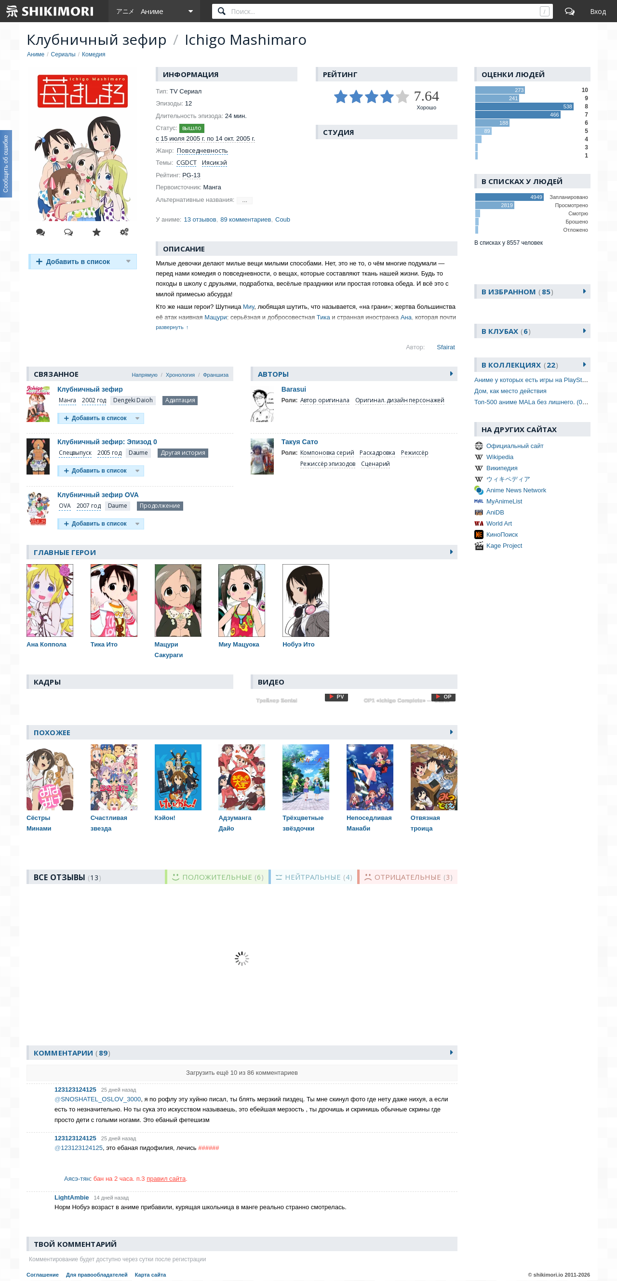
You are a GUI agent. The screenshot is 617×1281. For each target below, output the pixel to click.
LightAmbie (71, 1197)
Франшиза (215, 375)
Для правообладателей (97, 1275)
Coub (282, 219)
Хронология (180, 375)
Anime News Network (516, 490)
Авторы (273, 374)
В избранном (517, 291)
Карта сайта (150, 1275)
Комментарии (72, 1052)
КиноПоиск (502, 534)
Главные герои (65, 552)
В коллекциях (520, 364)
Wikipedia (499, 457)
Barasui (294, 389)
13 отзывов (200, 219)
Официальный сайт (515, 445)
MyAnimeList (504, 501)
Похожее (52, 732)
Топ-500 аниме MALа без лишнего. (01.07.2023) (543, 402)
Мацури (215, 317)
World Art (499, 523)
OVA (65, 506)
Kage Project (504, 545)
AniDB (495, 512)
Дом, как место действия (510, 391)
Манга (67, 400)
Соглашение (43, 1275)
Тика (323, 317)
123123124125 (75, 1089)
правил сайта (166, 1178)
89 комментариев (245, 219)
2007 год (89, 506)
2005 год (109, 453)
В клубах (506, 331)
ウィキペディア (508, 479)
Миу (248, 306)
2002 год (94, 400)
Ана (406, 317)
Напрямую (144, 375)
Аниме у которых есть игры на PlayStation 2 (537, 379)
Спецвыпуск (75, 453)
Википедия (502, 468)
